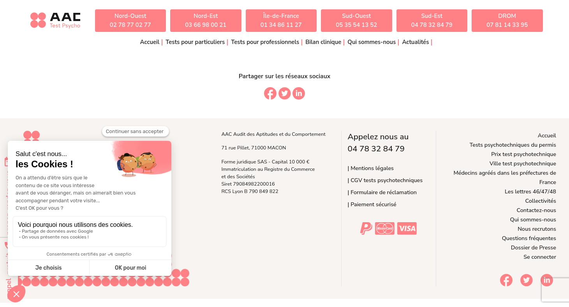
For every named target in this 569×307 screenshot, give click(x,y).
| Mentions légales (371, 168)
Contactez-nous (536, 210)
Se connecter (539, 257)
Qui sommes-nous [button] (371, 42)
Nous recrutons (537, 229)
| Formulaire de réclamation (382, 192)
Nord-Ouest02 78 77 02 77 (130, 20)
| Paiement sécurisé (372, 204)
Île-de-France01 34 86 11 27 (281, 20)
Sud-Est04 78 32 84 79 (432, 20)
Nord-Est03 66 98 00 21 (205, 20)
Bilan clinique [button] (323, 42)
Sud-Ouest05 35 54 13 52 (356, 20)
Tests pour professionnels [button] (265, 42)
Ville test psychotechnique (523, 163)
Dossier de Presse (533, 247)
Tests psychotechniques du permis (513, 145)
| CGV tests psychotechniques (385, 180)
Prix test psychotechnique (523, 154)
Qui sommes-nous (533, 219)
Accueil (150, 42)
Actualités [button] (415, 42)
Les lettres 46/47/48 (530, 191)
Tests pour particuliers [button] (195, 42)
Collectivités (540, 201)
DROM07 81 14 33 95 (507, 20)
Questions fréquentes (529, 238)
